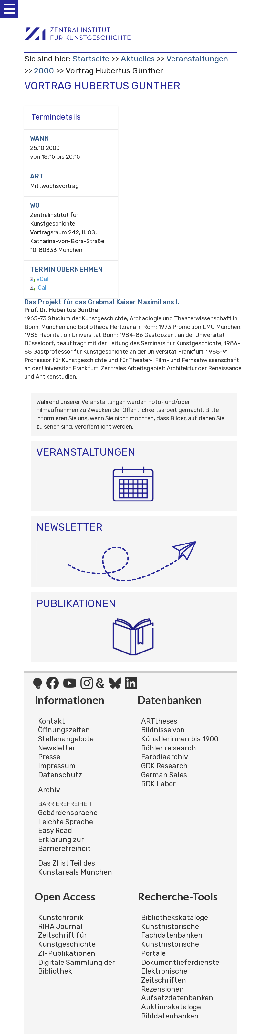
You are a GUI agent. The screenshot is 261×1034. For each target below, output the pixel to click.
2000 (44, 70)
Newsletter (56, 748)
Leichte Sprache (65, 821)
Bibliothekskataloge (174, 917)
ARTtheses (159, 721)
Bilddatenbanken (170, 1016)
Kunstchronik (61, 917)
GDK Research (164, 765)
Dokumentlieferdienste (180, 962)
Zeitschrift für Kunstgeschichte (67, 940)
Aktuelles (138, 58)
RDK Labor (158, 784)
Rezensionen (162, 989)
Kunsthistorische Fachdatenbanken (172, 931)
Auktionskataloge (171, 1007)
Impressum (57, 765)
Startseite (90, 58)
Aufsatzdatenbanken (177, 998)
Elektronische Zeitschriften (164, 976)
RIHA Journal (60, 926)
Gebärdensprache (68, 812)
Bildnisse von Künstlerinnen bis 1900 (180, 734)
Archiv (49, 789)
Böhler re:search (168, 748)
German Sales (164, 774)
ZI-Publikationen (66, 953)
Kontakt (51, 721)
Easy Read (55, 830)
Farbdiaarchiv (164, 756)
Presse (49, 756)
